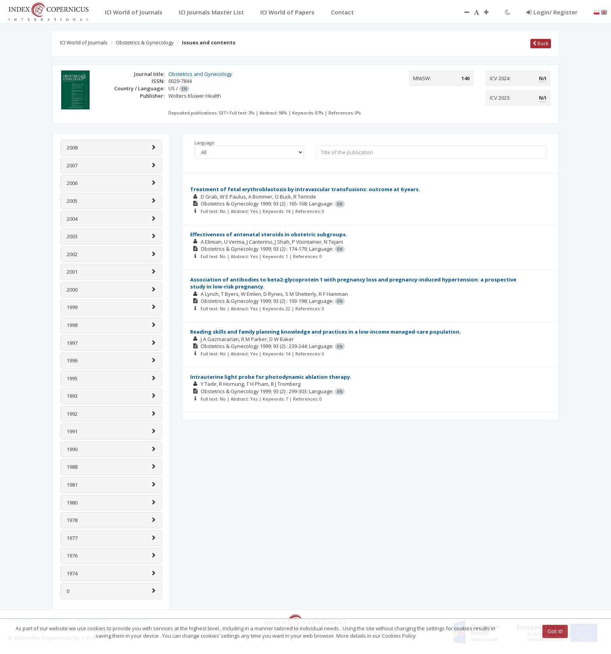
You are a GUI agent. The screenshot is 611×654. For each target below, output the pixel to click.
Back (541, 43)
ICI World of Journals (84, 42)
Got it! (555, 631)
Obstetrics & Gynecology (145, 42)
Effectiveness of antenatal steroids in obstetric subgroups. (268, 234)
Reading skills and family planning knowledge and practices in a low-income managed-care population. (325, 331)
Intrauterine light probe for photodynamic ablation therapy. (270, 376)
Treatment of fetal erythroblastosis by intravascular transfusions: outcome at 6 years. (305, 189)
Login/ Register (551, 12)
